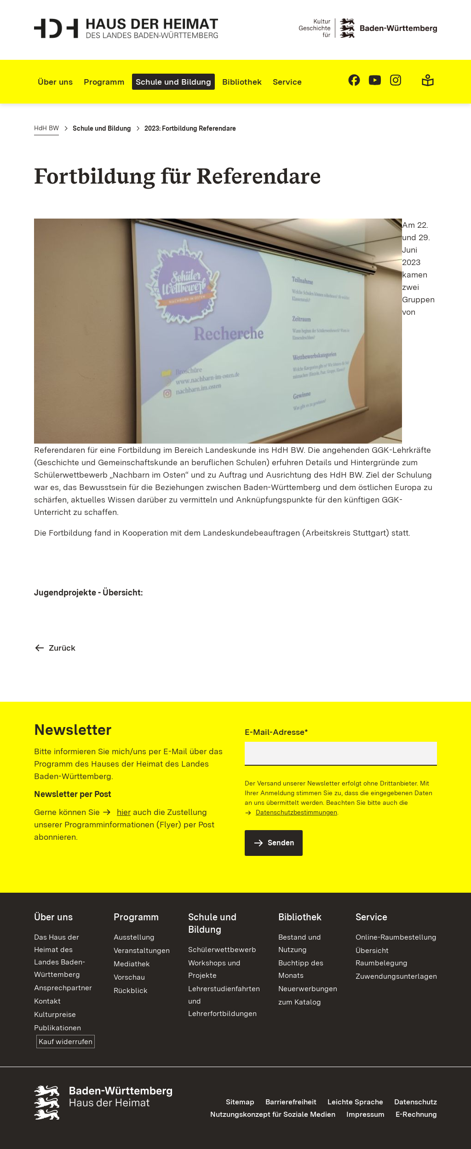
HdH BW (46, 128)
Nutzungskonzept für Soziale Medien (272, 1114)
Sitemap (240, 1101)
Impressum (365, 1114)
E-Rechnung (416, 1114)
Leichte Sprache (355, 1101)
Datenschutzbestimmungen (296, 812)
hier (124, 812)
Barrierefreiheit (290, 1101)
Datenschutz (415, 1101)
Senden (281, 842)
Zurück (62, 647)
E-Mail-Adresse (276, 731)
